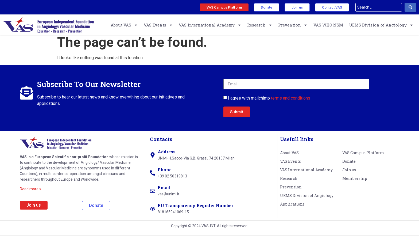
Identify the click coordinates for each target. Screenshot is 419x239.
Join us (349, 173)
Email (164, 191)
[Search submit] (410, 7)
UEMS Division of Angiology (381, 25)
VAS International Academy (210, 25)
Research (259, 25)
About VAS (124, 25)
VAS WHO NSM (328, 25)
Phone (165, 173)
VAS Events (158, 25)
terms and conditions (290, 101)
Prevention (293, 25)
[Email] (152, 194)
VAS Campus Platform (363, 156)
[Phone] (152, 176)
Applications (292, 207)
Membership (354, 181)
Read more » (30, 192)
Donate (349, 164)
